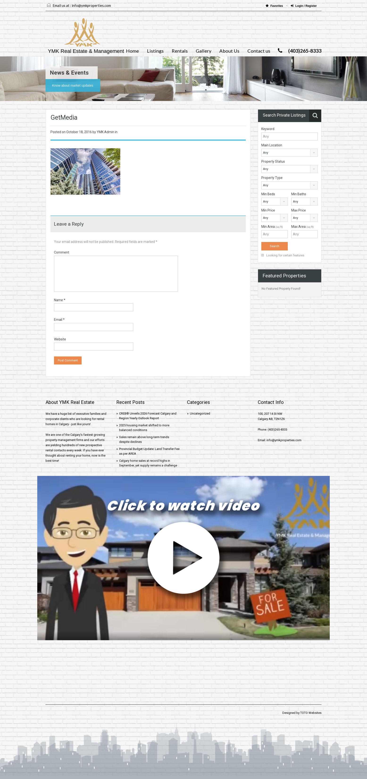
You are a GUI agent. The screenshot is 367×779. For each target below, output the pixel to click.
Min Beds (268, 194)
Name (59, 300)
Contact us (258, 51)
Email (59, 320)
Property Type (272, 178)
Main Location (271, 145)
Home (132, 51)
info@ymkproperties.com (91, 5)
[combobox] (289, 153)
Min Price (268, 210)
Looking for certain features (282, 255)
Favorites (275, 6)
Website (60, 339)
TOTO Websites (310, 713)
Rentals (180, 51)
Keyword (267, 129)
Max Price (298, 210)
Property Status (273, 161)
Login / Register (304, 6)
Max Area (302, 227)
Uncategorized (200, 413)
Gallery (203, 51)
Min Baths (298, 194)
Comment (61, 252)
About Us (229, 51)
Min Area (272, 227)
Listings (155, 51)
